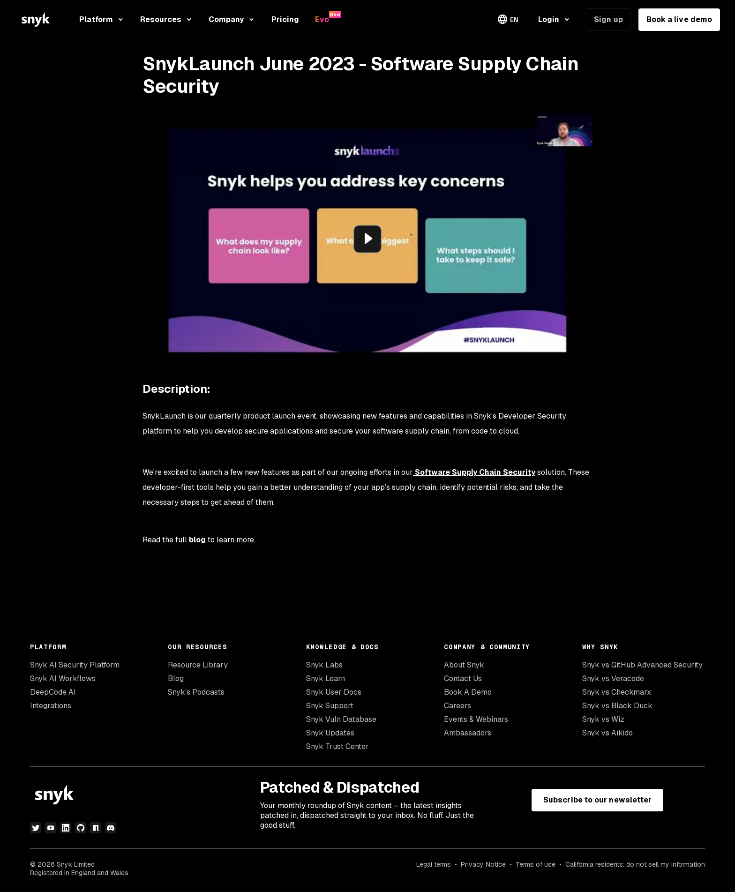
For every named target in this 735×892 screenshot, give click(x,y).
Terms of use (535, 864)
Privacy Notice (483, 864)
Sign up (608, 19)
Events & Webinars (476, 719)
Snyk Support (329, 706)
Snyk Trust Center (337, 746)
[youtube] (50, 827)
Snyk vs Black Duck (617, 706)
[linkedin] (65, 827)
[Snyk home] (35, 19)
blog (197, 540)
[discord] (110, 827)
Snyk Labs (324, 665)
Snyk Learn (325, 678)
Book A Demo (468, 692)
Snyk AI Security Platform (75, 665)
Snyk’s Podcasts (196, 692)
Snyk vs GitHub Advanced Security (642, 665)
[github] (80, 827)
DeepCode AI (53, 692)
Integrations (50, 706)
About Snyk (464, 665)
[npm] (95, 827)
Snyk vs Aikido (607, 733)
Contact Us (463, 678)
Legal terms (433, 864)
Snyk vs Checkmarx (616, 692)
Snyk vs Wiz (603, 719)
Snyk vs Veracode (613, 678)
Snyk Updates (330, 733)
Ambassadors (467, 733)
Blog (176, 678)
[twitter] (35, 827)
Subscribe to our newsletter (597, 800)
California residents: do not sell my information (635, 864)
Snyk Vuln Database (341, 719)
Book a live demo (679, 19)
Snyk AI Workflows (63, 678)
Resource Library (198, 665)
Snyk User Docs (333, 692)
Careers (457, 706)
